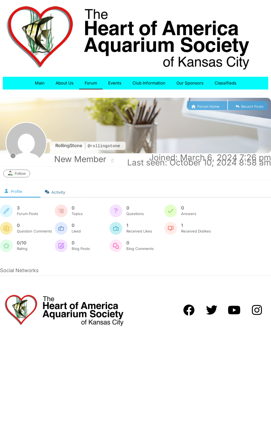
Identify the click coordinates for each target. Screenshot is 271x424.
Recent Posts (250, 106)
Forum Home (205, 106)
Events (114, 83)
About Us (65, 83)
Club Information (148, 83)
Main (40, 83)
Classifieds (225, 83)
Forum (91, 83)
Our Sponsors (190, 83)
